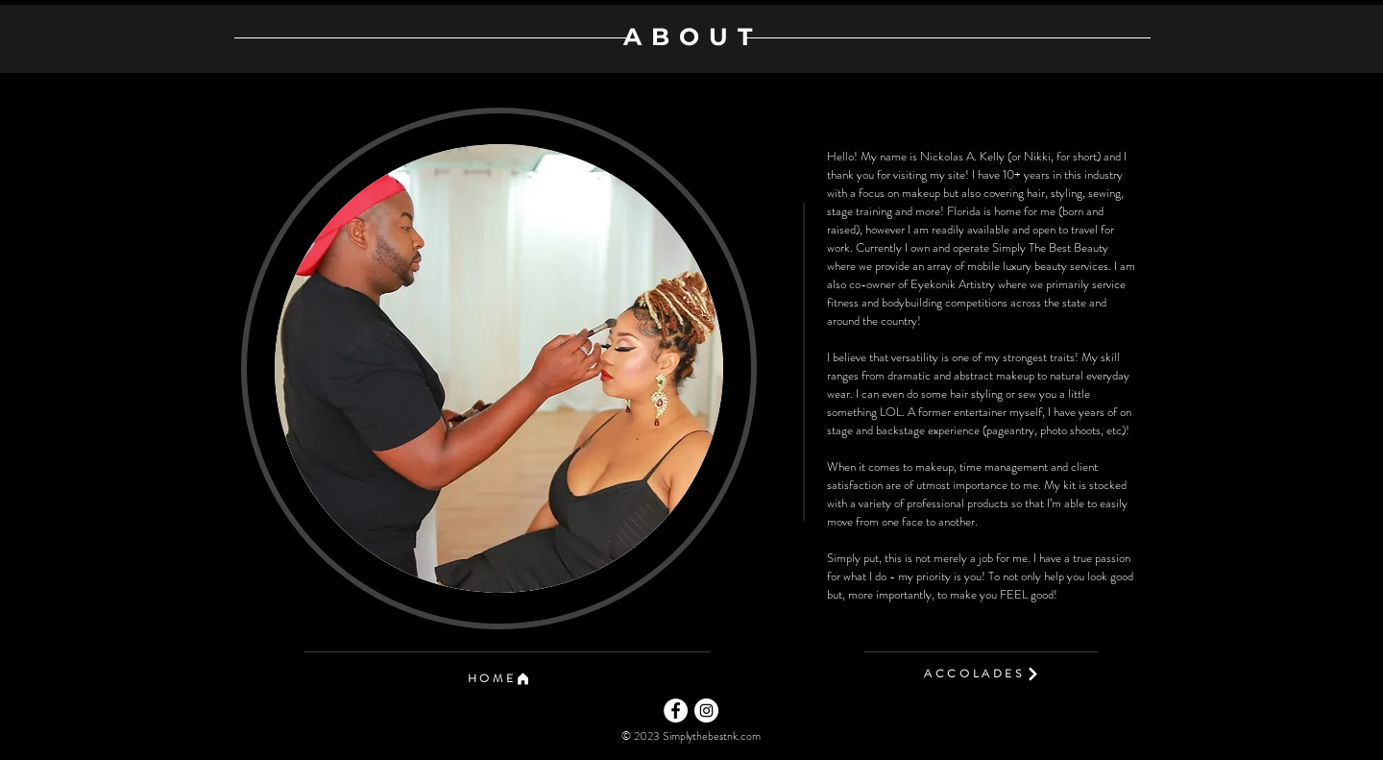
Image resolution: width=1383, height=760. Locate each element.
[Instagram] (706, 711)
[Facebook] (676, 711)
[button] (499, 678)
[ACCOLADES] (982, 673)
